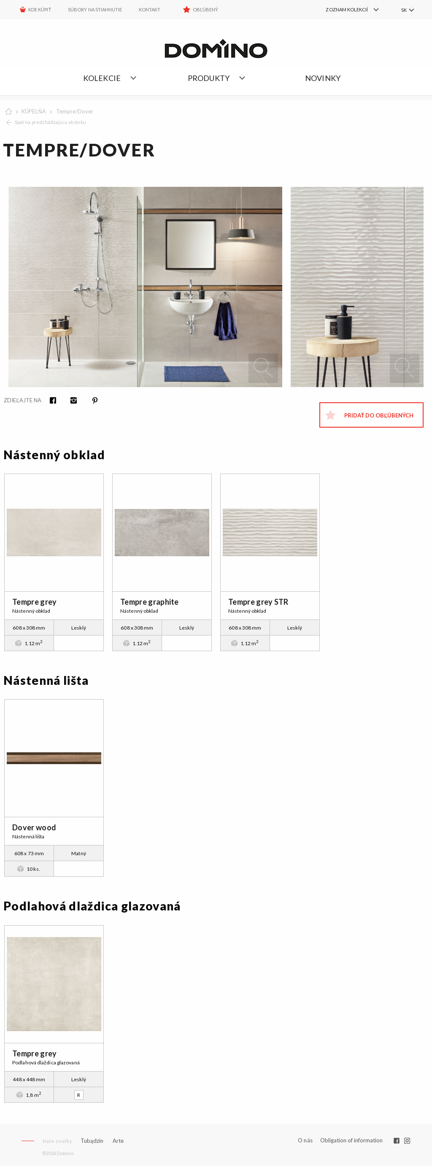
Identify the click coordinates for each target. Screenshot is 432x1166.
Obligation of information (351, 1140)
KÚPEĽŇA (34, 111)
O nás (305, 1140)
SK (403, 10)
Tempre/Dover (74, 111)
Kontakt (149, 9)
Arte (118, 1141)
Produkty (209, 78)
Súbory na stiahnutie (95, 9)
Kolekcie (102, 78)
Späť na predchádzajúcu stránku (50, 122)
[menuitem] (343, 9)
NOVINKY (322, 78)
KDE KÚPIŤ (39, 9)
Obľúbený (206, 9)
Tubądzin (92, 1140)
